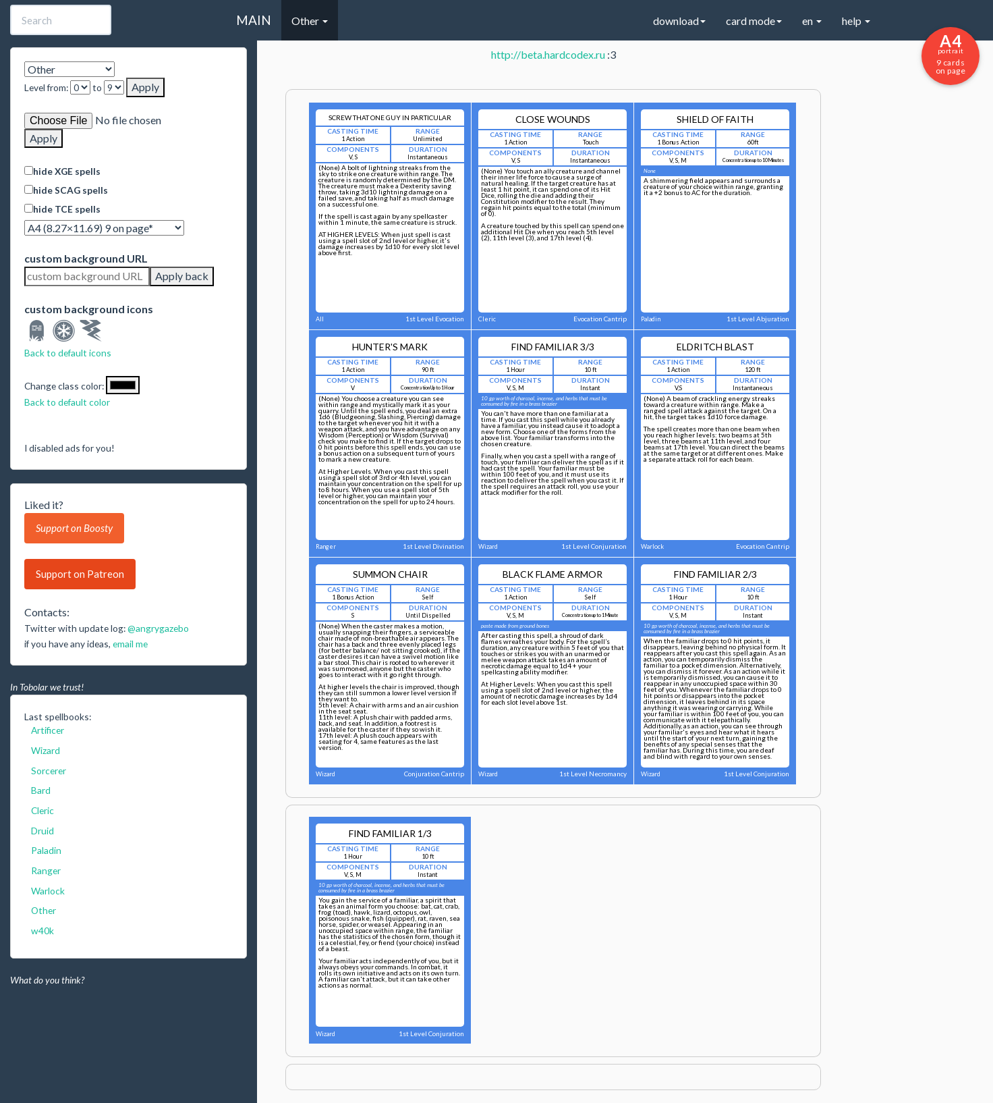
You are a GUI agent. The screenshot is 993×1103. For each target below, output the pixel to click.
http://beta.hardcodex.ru (548, 54)
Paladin (46, 850)
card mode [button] (754, 20)
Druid (42, 830)
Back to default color (67, 402)
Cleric (42, 810)
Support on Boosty (74, 528)
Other (43, 910)
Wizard (45, 750)
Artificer (47, 730)
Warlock (48, 890)
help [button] (856, 20)
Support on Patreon (80, 574)
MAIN (253, 20)
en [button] (812, 20)
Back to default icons (67, 352)
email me (130, 643)
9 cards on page (950, 53)
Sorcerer (48, 770)
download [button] (679, 20)
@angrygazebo (158, 628)
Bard (41, 790)
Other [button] (309, 20)
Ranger (46, 870)
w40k (42, 930)
